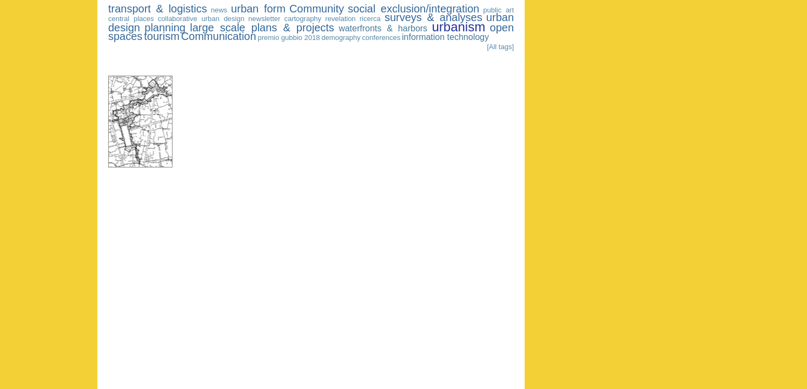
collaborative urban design (201, 19)
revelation (340, 19)
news (219, 10)
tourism (162, 36)
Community (316, 9)
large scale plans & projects (262, 27)
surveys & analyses (433, 17)
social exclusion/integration (413, 9)
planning (165, 27)
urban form (258, 9)
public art (498, 10)
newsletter (264, 19)
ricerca (370, 19)
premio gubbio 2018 (288, 37)
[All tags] (500, 47)
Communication (218, 36)
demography (340, 37)
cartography (302, 19)
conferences (381, 37)
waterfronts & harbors (383, 28)
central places (131, 19)
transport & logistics (157, 9)
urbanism (458, 26)
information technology (445, 37)
